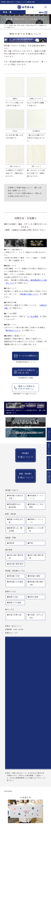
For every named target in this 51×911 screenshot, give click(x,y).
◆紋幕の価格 (33, 597)
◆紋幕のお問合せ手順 (15, 521)
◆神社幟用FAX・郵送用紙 (14, 505)
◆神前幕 (10, 543)
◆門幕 (30, 543)
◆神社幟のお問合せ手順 (15, 497)
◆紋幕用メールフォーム (36, 521)
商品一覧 (7, 12)
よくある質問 (32, 316)
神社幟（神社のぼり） (32, 25)
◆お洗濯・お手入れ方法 (36, 616)
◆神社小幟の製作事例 (15, 556)
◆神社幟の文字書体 (15, 582)
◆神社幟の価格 (34, 576)
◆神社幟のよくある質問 (36, 505)
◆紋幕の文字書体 (14, 603)
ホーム (6, 25)
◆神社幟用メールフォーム (36, 497)
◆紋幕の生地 (12, 597)
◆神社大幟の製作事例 (36, 556)
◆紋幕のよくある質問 (36, 529)
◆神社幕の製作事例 (15, 564)
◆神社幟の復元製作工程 (36, 583)
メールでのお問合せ (27, 356)
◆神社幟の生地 (13, 576)
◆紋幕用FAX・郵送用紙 (14, 529)
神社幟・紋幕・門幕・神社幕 (16, 25)
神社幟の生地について (29, 294)
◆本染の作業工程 (14, 615)
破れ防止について (13, 330)
